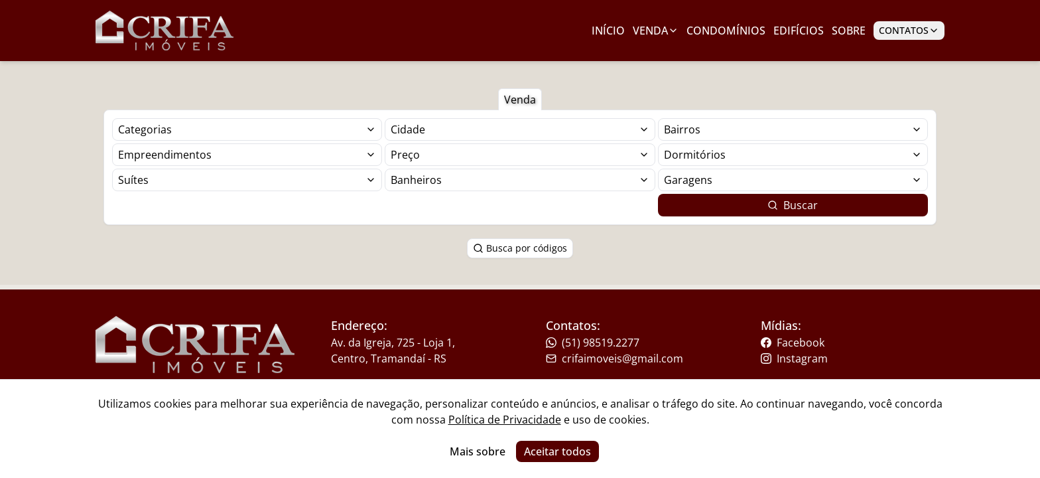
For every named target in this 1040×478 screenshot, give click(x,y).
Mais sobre (477, 451)
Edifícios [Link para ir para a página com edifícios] (798, 30)
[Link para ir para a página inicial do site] (164, 30)
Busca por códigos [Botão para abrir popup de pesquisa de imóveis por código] (520, 248)
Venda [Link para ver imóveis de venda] (656, 30)
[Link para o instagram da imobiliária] (842, 358)
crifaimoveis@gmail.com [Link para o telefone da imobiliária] (614, 358)
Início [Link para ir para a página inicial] (608, 30)
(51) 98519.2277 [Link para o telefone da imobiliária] (592, 342)
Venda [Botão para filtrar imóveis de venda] (520, 99)
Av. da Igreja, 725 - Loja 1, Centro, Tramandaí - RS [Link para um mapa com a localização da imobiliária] (393, 350)
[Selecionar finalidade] (247, 129)
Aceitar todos (557, 451)
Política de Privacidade (504, 419)
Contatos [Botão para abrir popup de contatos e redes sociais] (909, 30)
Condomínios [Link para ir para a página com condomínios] (725, 30)
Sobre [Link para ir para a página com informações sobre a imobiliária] (849, 30)
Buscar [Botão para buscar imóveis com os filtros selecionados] (792, 205)
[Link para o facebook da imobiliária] (842, 343)
